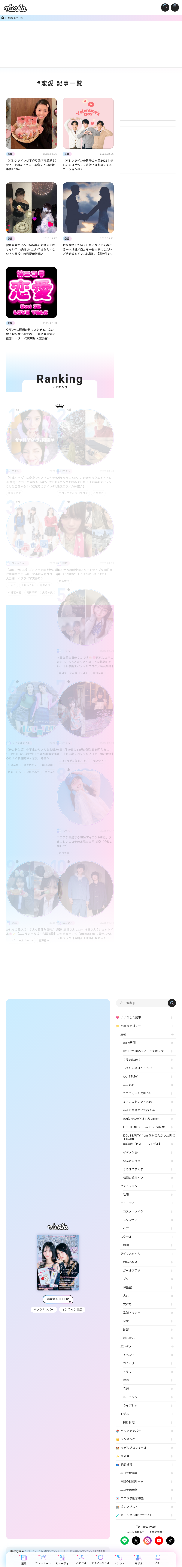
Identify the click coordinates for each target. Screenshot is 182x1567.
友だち (127, 1304)
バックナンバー (43, 1311)
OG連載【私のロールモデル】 (142, 1144)
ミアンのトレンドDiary (137, 1102)
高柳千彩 (32, 592)
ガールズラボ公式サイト (134, 1515)
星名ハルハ (14, 772)
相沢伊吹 (64, 581)
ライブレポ (130, 1405)
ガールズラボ (131, 1270)
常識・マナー (131, 1312)
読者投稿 (124, 1465)
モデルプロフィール (131, 1448)
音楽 (126, 1388)
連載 (24, 1560)
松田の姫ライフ (133, 1177)
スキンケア (130, 1220)
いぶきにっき (131, 1161)
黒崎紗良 (49, 592)
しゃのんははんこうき (137, 1068)
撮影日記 (129, 1422)
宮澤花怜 (46, 585)
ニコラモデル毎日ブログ (73, 493)
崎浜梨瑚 (99, 673)
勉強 (126, 1245)
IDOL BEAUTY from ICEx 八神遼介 (145, 1127)
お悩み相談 (130, 1262)
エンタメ (119, 1560)
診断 (126, 1329)
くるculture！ (132, 1059)
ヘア (126, 1228)
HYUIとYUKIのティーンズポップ (143, 1051)
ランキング (125, 1439)
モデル (139, 1560)
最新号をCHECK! (58, 1300)
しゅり (12, 585)
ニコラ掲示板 (129, 1490)
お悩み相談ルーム (131, 1481)
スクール (81, 1559)
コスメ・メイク (133, 1211)
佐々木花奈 (31, 765)
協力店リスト (127, 1507)
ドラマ (127, 1372)
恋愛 (126, 1321)
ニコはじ (129, 1085)
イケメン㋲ (130, 1152)
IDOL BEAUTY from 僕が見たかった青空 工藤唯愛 (149, 1137)
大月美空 (64, 852)
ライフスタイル (100, 1559)
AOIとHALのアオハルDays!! (141, 1118)
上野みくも (28, 585)
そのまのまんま (133, 1169)
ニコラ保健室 (129, 1473)
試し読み (129, 1338)
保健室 (127, 1287)
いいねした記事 (128, 1018)
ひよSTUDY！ (132, 1076)
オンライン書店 (72, 1311)
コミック (129, 1363)
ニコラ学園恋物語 (130, 1498)
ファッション (43, 1560)
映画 (126, 1380)
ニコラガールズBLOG (20, 940)
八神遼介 (99, 493)
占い (158, 1559)
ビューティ (62, 1560)
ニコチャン (130, 1397)
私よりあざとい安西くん (139, 1110)
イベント (129, 1355)
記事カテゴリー (128, 1026)
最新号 (122, 1456)
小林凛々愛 (14, 592)
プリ (126, 1279)
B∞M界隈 (129, 1042)
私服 (126, 1194)
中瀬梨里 (13, 765)
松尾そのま (14, 493)
